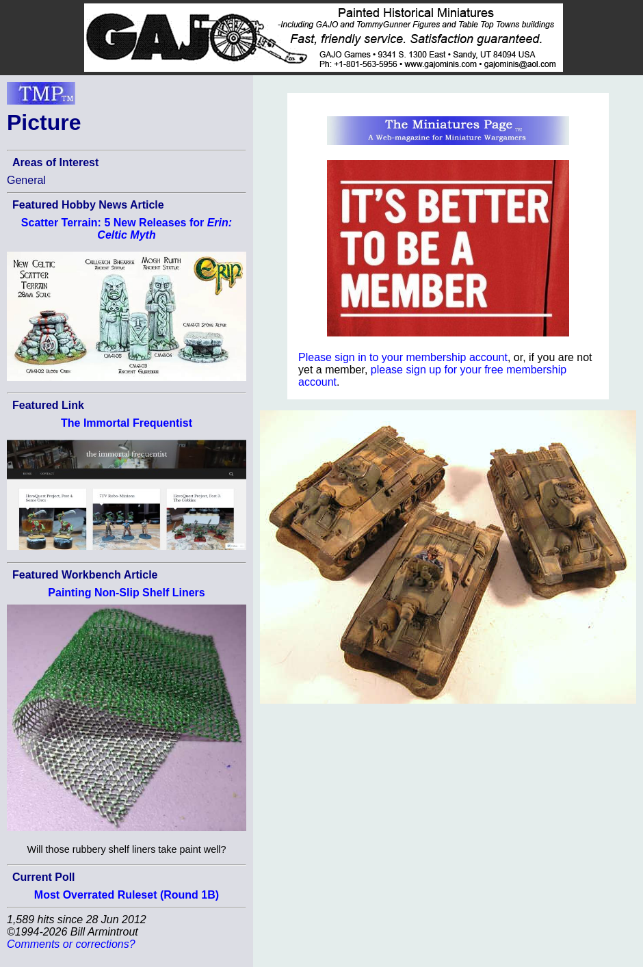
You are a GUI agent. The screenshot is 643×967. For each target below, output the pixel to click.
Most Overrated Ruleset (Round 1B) (126, 895)
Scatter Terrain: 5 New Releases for (126, 229)
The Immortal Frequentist (126, 423)
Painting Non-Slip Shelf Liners (126, 592)
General (26, 180)
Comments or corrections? (71, 944)
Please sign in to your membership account (403, 357)
